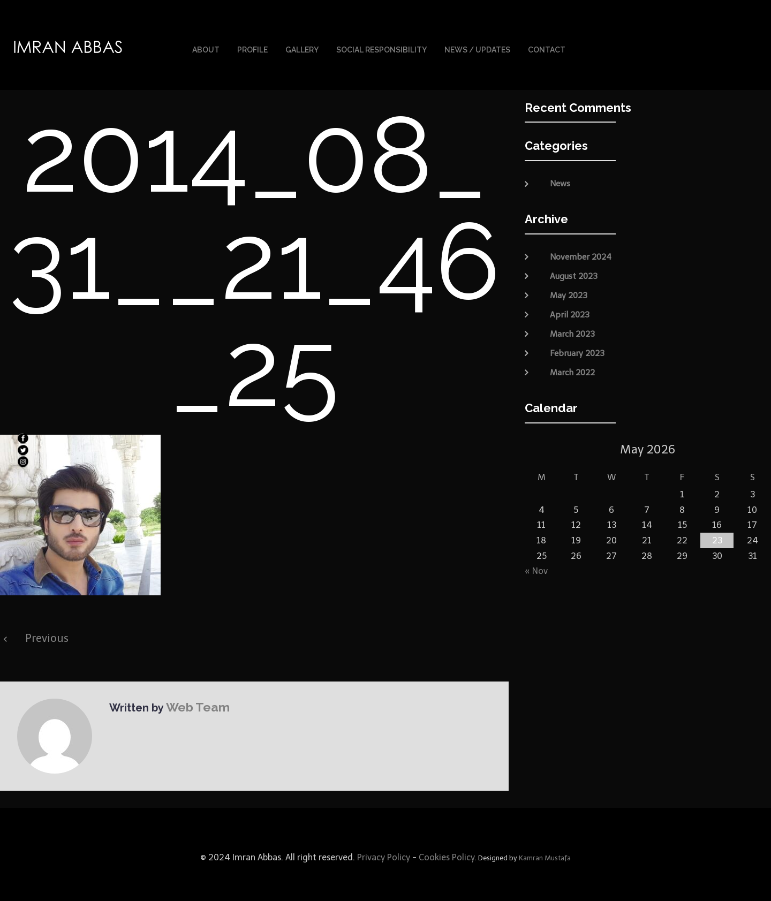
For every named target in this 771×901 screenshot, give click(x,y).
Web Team (193, 700)
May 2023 (568, 289)
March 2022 (572, 366)
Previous (47, 632)
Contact (546, 47)
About (206, 47)
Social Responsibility (381, 47)
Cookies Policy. (448, 851)
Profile (252, 47)
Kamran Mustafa (545, 852)
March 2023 (572, 327)
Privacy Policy (382, 851)
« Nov (536, 565)
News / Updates (477, 47)
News (560, 178)
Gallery (302, 47)
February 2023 (577, 347)
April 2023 (569, 308)
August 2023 (574, 270)
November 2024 (580, 250)
